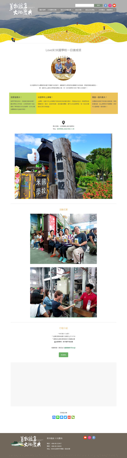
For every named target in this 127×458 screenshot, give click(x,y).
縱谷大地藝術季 (67, 10)
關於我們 (42, 10)
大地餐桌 (102, 10)
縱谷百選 (79, 10)
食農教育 (111, 10)
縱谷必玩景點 (91, 10)
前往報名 (63, 355)
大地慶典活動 (53, 10)
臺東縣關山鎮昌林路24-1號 (65, 129)
